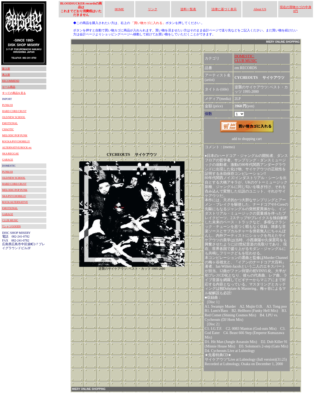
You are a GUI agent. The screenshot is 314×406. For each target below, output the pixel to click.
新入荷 (6, 68)
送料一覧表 (188, 9)
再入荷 (6, 74)
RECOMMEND (10, 80)
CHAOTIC (8, 129)
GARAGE (7, 159)
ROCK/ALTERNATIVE (15, 202)
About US (259, 9)
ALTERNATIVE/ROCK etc (17, 147)
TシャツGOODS (11, 226)
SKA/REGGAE (10, 153)
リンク (152, 9)
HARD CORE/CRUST (14, 111)
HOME (119, 9)
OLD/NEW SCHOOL (13, 117)
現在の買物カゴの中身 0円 (295, 9)
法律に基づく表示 (224, 9)
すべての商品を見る (14, 92)
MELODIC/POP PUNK (14, 135)
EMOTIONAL (10, 123)
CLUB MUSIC (10, 220)
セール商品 (8, 86)
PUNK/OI (7, 105)
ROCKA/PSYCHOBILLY (16, 141)
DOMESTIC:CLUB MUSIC (246, 58)
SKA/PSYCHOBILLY (14, 196)
